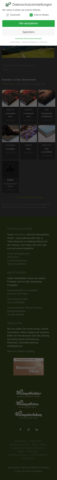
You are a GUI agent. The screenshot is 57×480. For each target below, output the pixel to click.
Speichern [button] (28, 32)
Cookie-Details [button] (15, 42)
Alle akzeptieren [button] (28, 23)
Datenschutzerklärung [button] (30, 42)
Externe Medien (39, 14)
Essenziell (13, 14)
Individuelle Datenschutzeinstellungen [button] (28, 38)
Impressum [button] (43, 42)
